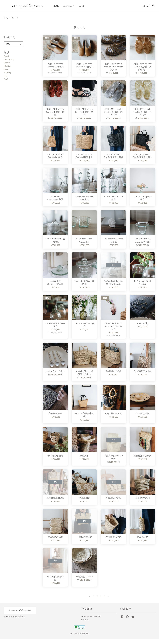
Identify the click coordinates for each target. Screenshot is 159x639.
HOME (56, 6)
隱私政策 (78, 633)
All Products (69, 6)
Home (6, 69)
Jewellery (7, 73)
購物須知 (85, 633)
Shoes (6, 76)
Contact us (84, 619)
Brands (6, 56)
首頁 (6, 18)
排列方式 (9, 37)
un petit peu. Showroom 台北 (91, 616)
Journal (81, 6)
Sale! (6, 79)
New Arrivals (9, 59)
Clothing (7, 66)
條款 (71, 633)
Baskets (7, 63)
